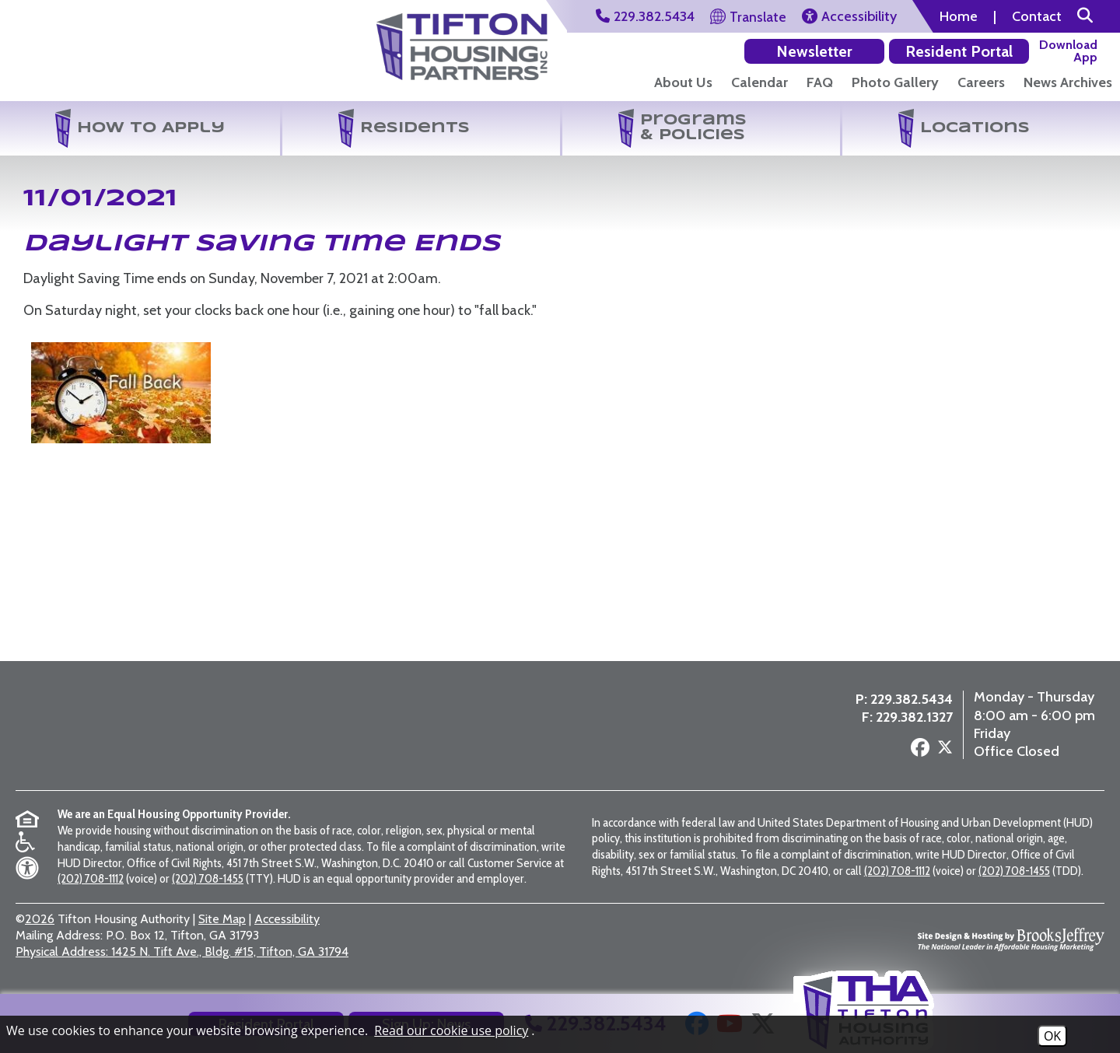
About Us (683, 82)
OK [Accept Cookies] (1052, 1035)
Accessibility (287, 918)
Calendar (759, 82)
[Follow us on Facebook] (909, 750)
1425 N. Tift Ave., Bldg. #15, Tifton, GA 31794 (182, 951)
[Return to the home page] (96, 53)
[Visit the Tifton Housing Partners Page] (462, 41)
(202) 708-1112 (91, 878)
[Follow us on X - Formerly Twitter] (934, 751)
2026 (39, 918)
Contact (1037, 16)
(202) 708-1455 (207, 878)
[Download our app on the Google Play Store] (979, 50)
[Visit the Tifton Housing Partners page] (256, 726)
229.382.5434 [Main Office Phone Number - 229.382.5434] (900, 700)
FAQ (820, 82)
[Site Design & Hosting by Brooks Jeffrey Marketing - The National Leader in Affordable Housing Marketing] (1011, 935)
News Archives (1068, 82)
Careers (981, 82)
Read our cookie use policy (451, 1030)
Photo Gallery (895, 82)
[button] (1085, 16)
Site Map (222, 918)
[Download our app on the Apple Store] (1067, 50)
